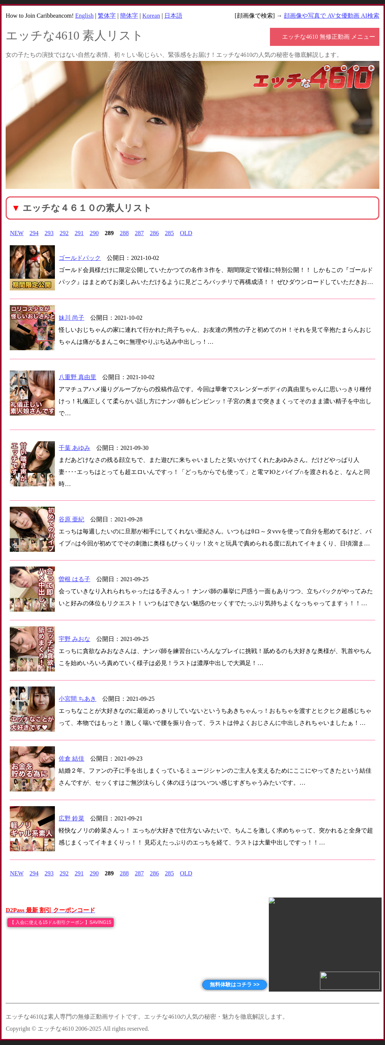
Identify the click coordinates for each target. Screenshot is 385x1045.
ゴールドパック (80, 258)
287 (139, 233)
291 (79, 233)
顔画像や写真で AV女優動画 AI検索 (331, 15)
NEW (16, 233)
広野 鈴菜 (71, 818)
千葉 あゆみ (74, 448)
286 (154, 233)
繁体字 (107, 15)
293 (49, 233)
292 (64, 233)
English (84, 15)
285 (169, 233)
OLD (186, 233)
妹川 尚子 (71, 317)
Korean (151, 15)
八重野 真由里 (77, 377)
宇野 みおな (74, 639)
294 (34, 233)
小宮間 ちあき (77, 699)
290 (94, 233)
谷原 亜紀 (71, 519)
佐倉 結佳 (71, 758)
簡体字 (129, 15)
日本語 (173, 15)
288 (124, 233)
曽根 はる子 (74, 579)
